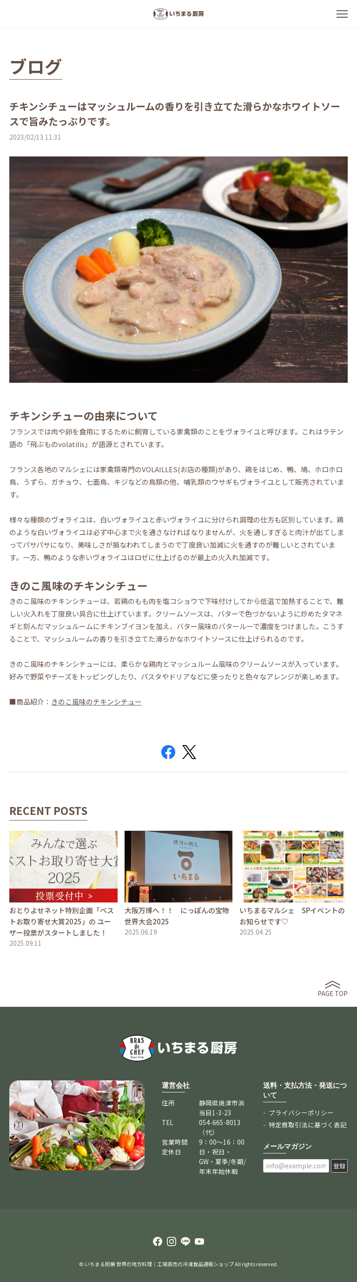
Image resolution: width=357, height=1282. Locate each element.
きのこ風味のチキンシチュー (96, 701)
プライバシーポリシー (301, 1112)
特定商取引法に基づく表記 (308, 1124)
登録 (339, 1165)
